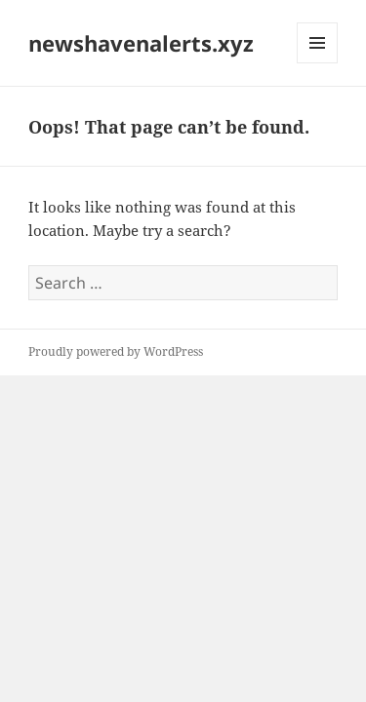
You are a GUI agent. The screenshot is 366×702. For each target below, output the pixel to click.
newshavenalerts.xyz (141, 43)
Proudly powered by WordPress (115, 351)
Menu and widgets (318, 62)
